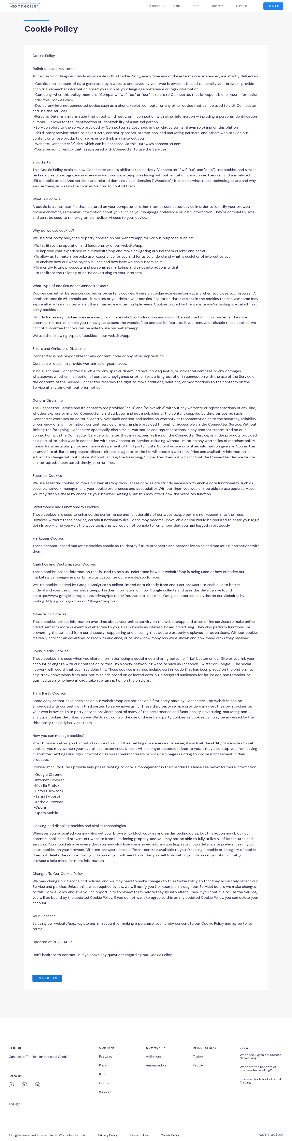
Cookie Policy (170, 1135)
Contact (218, 6)
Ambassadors (156, 1065)
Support (241, 6)
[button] (154, 6)
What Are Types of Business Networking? (260, 1056)
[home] (24, 6)
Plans (176, 6)
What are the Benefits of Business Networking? (258, 1068)
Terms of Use (139, 1135)
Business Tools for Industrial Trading (260, 1081)
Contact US (47, 978)
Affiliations (154, 1056)
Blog (196, 6)
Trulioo (198, 1056)
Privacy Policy (108, 1135)
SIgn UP (273, 6)
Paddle (198, 1065)
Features (105, 1056)
